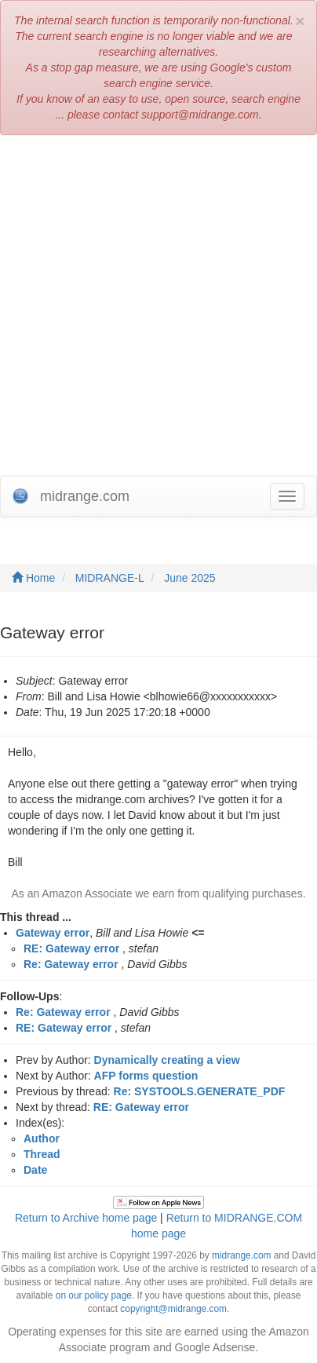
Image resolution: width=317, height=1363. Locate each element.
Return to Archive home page (86, 1217)
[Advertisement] (158, 309)
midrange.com (241, 1255)
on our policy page (94, 1295)
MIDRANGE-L (109, 578)
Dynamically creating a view (167, 1060)
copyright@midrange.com (173, 1308)
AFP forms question (146, 1075)
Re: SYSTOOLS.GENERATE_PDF (200, 1091)
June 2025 (189, 578)
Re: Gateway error (71, 964)
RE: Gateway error (71, 948)
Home (33, 578)
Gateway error (52, 932)
